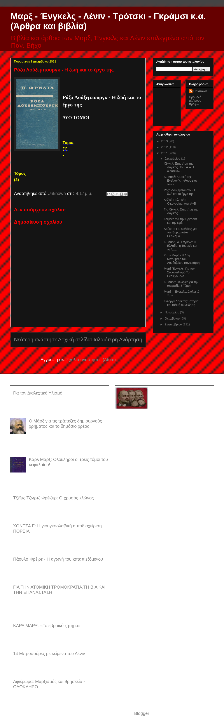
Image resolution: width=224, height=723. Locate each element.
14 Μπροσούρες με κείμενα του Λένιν (49, 653)
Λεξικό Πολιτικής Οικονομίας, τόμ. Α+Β (180, 201)
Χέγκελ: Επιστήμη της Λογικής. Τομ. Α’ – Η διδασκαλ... (179, 167)
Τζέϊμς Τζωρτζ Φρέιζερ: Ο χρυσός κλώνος (53, 497)
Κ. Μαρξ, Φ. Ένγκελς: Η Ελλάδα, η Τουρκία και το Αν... (180, 245)
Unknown (200, 91)
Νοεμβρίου (172, 312)
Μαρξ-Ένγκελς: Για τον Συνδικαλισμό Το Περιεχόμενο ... (179, 272)
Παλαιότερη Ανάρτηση (116, 339)
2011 (165, 153)
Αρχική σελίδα (74, 339)
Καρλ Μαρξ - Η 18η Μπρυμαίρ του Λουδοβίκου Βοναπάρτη (182, 259)
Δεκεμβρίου (172, 158)
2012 (165, 147)
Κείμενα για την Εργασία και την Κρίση (180, 220)
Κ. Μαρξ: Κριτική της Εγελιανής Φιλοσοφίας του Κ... (181, 180)
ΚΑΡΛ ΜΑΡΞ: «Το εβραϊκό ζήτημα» (47, 625)
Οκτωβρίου (172, 318)
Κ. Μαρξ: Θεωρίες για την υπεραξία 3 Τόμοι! (181, 283)
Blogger (141, 713)
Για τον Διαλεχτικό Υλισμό (37, 393)
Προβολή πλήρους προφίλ (195, 100)
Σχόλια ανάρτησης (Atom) (91, 359)
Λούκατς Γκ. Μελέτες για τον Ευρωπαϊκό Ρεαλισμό (180, 232)
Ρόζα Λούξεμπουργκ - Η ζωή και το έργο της (180, 192)
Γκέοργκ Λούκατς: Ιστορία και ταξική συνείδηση (181, 303)
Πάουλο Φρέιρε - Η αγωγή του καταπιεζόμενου (58, 559)
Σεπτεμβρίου (173, 324)
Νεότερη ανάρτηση (36, 339)
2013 (165, 141)
